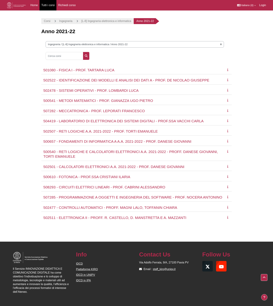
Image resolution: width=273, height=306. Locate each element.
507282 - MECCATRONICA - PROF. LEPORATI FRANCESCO (94, 111)
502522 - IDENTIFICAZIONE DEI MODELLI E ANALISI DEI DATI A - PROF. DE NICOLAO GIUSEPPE (126, 80)
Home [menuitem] (34, 5)
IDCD (79, 263)
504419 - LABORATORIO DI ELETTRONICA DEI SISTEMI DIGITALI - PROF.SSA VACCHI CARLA (123, 121)
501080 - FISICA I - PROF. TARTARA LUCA (78, 70)
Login (262, 5)
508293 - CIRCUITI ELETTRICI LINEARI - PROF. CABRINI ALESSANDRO (104, 187)
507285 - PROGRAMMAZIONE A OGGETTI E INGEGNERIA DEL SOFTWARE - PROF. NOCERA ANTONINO (132, 197)
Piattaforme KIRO (87, 269)
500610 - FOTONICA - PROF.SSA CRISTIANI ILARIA (86, 177)
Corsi (47, 21)
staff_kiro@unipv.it (164, 269)
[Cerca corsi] (64, 56)
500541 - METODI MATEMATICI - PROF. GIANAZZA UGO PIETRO (98, 101)
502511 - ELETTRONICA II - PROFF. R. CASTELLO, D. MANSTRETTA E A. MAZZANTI (114, 218)
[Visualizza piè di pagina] (264, 297)
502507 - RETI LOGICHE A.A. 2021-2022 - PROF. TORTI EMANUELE (100, 131)
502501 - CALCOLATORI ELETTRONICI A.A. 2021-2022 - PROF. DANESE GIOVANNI (113, 167)
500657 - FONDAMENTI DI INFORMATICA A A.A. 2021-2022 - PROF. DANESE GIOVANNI (117, 141)
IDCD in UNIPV (85, 274)
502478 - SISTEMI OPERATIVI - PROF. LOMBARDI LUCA (91, 90)
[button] (246, 5)
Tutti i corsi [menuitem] (48, 5)
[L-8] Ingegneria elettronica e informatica (106, 21)
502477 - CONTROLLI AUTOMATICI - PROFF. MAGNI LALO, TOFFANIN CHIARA (110, 208)
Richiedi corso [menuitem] (67, 5)
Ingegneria (65, 21)
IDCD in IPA (83, 280)
